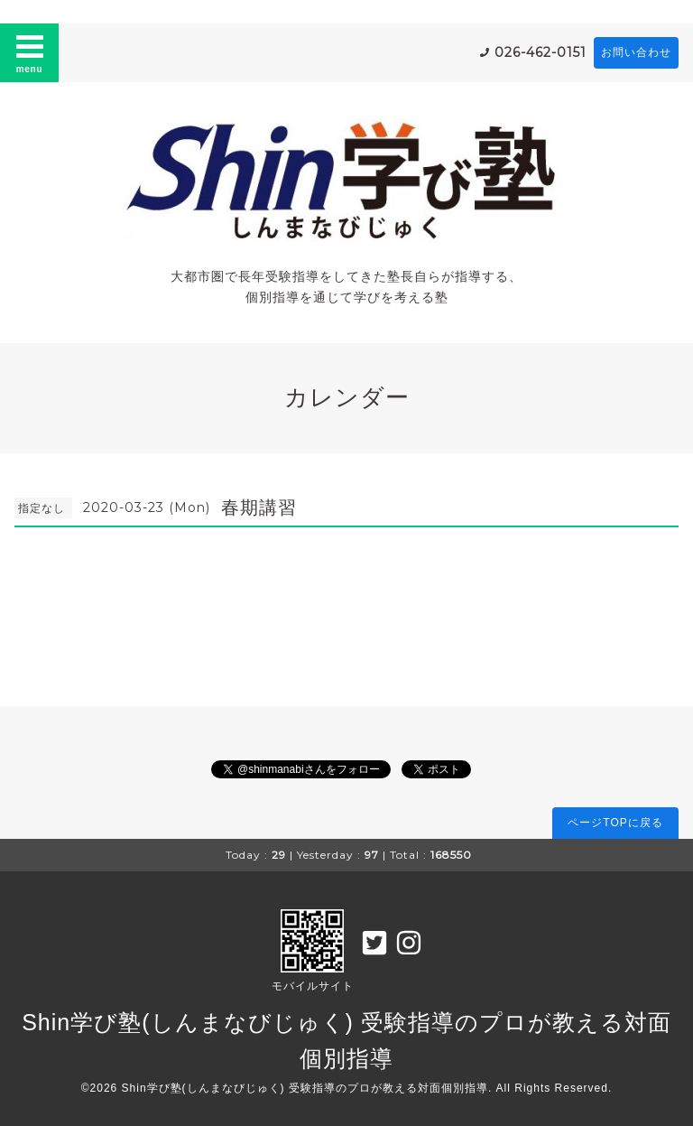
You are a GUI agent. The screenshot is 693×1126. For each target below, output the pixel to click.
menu (30, 52)
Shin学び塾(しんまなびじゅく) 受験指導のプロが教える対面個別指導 (305, 1088)
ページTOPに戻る (615, 822)
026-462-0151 (540, 52)
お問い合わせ (636, 52)
